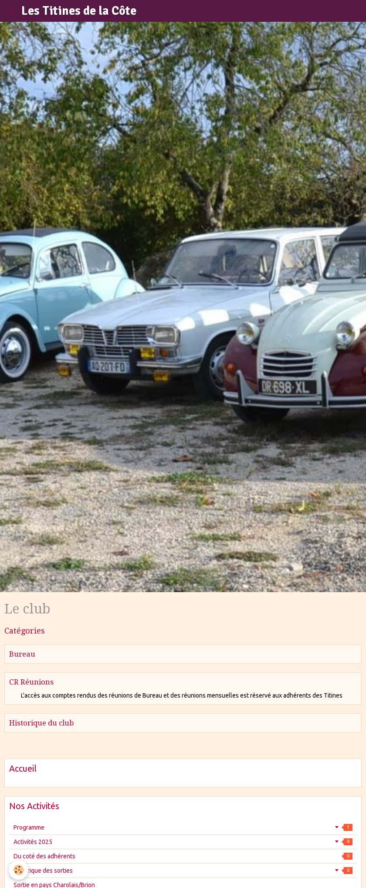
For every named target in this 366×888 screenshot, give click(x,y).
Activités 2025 (183, 841)
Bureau (22, 654)
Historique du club (41, 723)
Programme (183, 827)
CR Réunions (31, 682)
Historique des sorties (183, 870)
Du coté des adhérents (183, 856)
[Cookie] (18, 870)
